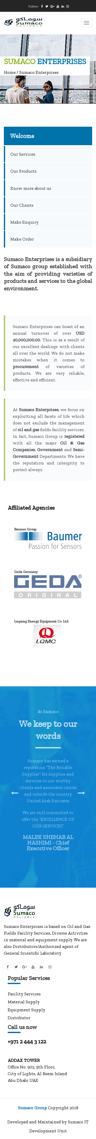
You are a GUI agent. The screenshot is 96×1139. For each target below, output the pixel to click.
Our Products (23, 171)
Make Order (22, 239)
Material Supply (24, 1001)
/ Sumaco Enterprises (37, 72)
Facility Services (24, 993)
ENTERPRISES (61, 61)
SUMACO (19, 61)
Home (10, 72)
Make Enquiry (24, 222)
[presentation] (14, 793)
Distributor (19, 1017)
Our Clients (22, 205)
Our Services (22, 154)
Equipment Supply (26, 1009)
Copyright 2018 (63, 1107)
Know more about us (30, 188)
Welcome (22, 136)
